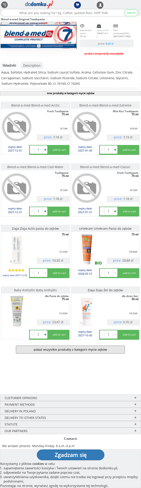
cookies (38, 463)
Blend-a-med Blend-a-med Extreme (105, 105)
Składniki (9, 65)
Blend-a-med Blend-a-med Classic (105, 167)
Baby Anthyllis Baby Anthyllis (35, 290)
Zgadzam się (71, 455)
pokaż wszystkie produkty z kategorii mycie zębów (70, 349)
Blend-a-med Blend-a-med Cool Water (35, 167)
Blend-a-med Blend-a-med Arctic (35, 105)
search (131, 13)
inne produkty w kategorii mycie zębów (70, 93)
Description (32, 65)
